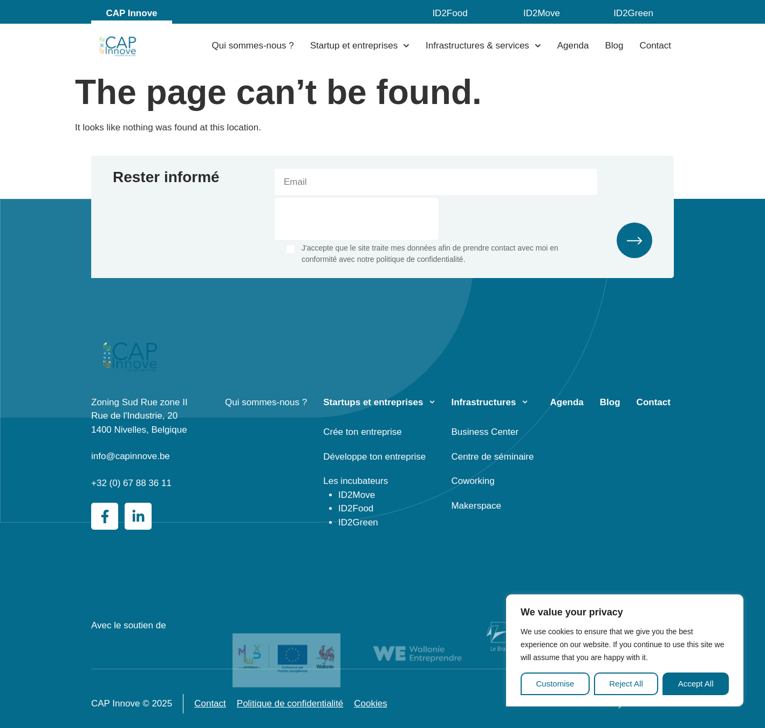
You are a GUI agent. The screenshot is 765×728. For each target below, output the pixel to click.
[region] (624, 650)
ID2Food (449, 13)
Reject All (626, 683)
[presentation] (357, 219)
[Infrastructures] (525, 402)
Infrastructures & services (483, 46)
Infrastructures (483, 402)
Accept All (696, 683)
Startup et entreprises (359, 46)
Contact (655, 45)
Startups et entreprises (373, 402)
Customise (555, 683)
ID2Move (541, 13)
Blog (614, 45)
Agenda (573, 45)
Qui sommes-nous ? (253, 45)
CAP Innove (131, 13)
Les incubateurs (355, 481)
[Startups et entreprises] (432, 402)
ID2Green (633, 13)
